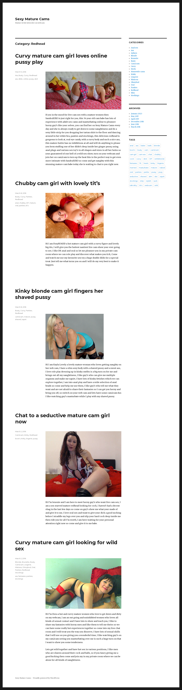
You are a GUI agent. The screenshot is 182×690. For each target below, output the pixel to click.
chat (150, 154)
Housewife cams (138, 72)
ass (16, 79)
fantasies (22, 576)
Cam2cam (19, 435)
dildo (20, 79)
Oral (33, 567)
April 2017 (135, 119)
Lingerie (27, 565)
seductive (134, 176)
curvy (138, 159)
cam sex (142, 154)
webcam (148, 185)
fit (140, 163)
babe (143, 146)
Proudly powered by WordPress (46, 678)
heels (146, 163)
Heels (133, 69)
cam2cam (19, 317)
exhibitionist (159, 159)
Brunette (25, 562)
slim (150, 176)
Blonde (18, 562)
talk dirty (133, 185)
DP (27, 203)
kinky (23, 439)
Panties (29, 197)
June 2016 (135, 124)
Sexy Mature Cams (32, 19)
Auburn (134, 53)
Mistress (18, 567)
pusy (160, 172)
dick (145, 159)
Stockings (19, 573)
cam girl (133, 154)
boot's (17, 439)
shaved (18, 319)
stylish (148, 181)
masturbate (144, 168)
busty (140, 150)
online (25, 79)
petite (146, 172)
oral (16, 206)
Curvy (26, 75)
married (133, 168)
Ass (16, 75)
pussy (31, 79)
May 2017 (135, 116)
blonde (157, 146)
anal (17, 203)
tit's (27, 206)
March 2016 (135, 127)
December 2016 (137, 122)
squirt (24, 319)
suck (155, 181)
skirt (36, 79)
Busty (21, 75)
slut (156, 176)
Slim (133, 93)
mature (33, 203)
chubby (22, 203)
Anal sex (134, 48)
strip (142, 181)
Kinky (26, 435)
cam (146, 150)
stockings (19, 579)
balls (149, 146)
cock (132, 159)
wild (156, 185)
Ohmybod (26, 567)
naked (162, 168)
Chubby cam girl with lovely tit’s (57, 183)
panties (22, 206)
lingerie (29, 439)
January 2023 (136, 114)
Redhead (33, 75)
